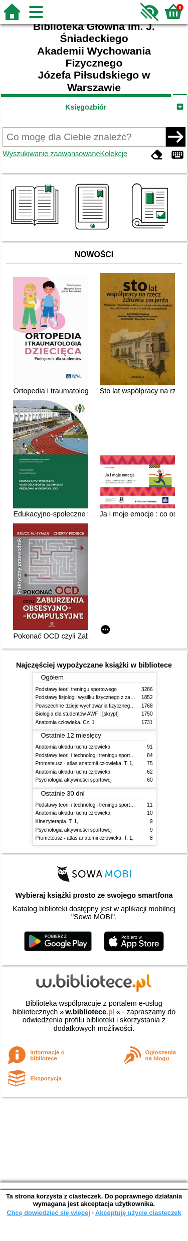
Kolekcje (113, 154)
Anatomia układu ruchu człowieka (73, 747)
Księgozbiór (85, 107)
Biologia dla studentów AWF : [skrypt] (77, 714)
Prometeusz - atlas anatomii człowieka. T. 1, (85, 763)
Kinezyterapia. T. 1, (57, 821)
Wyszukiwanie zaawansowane (51, 154)
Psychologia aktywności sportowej (74, 780)
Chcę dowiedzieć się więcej (48, 1212)
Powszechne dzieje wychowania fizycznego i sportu (93, 706)
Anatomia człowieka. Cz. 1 (65, 722)
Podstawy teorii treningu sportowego (76, 689)
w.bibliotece (90, 1012)
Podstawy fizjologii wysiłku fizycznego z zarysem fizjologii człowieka (111, 697)
